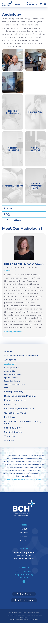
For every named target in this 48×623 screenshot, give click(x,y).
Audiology (10, 364)
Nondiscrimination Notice (22, 615)
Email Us (24, 577)
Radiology (9, 417)
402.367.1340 (10, 271)
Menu (46, 3)
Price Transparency (32, 3)
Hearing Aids (9, 371)
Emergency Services (15, 400)
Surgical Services (13, 432)
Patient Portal (24, 594)
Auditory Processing (12, 374)
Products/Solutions (12, 381)
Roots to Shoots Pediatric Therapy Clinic (22, 422)
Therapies (9, 436)
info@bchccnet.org (23, 574)
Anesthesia (10, 360)
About (24, 529)
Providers (24, 536)
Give (18, 4)
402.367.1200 (24, 571)
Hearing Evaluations (12, 368)
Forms (8, 208)
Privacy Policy (10, 615)
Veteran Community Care (14, 384)
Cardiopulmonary (13, 391)
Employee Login (24, 600)
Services (8, 351)
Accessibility (34, 615)
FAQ (6, 388)
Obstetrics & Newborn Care (19, 408)
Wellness (9, 440)
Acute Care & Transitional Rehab (21, 355)
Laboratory (10, 404)
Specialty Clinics (13, 428)
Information (12, 220)
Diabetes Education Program (20, 396)
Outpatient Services (15, 413)
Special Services (10, 378)
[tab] (24, 208)
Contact (24, 540)
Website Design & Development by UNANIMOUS (24, 619)
